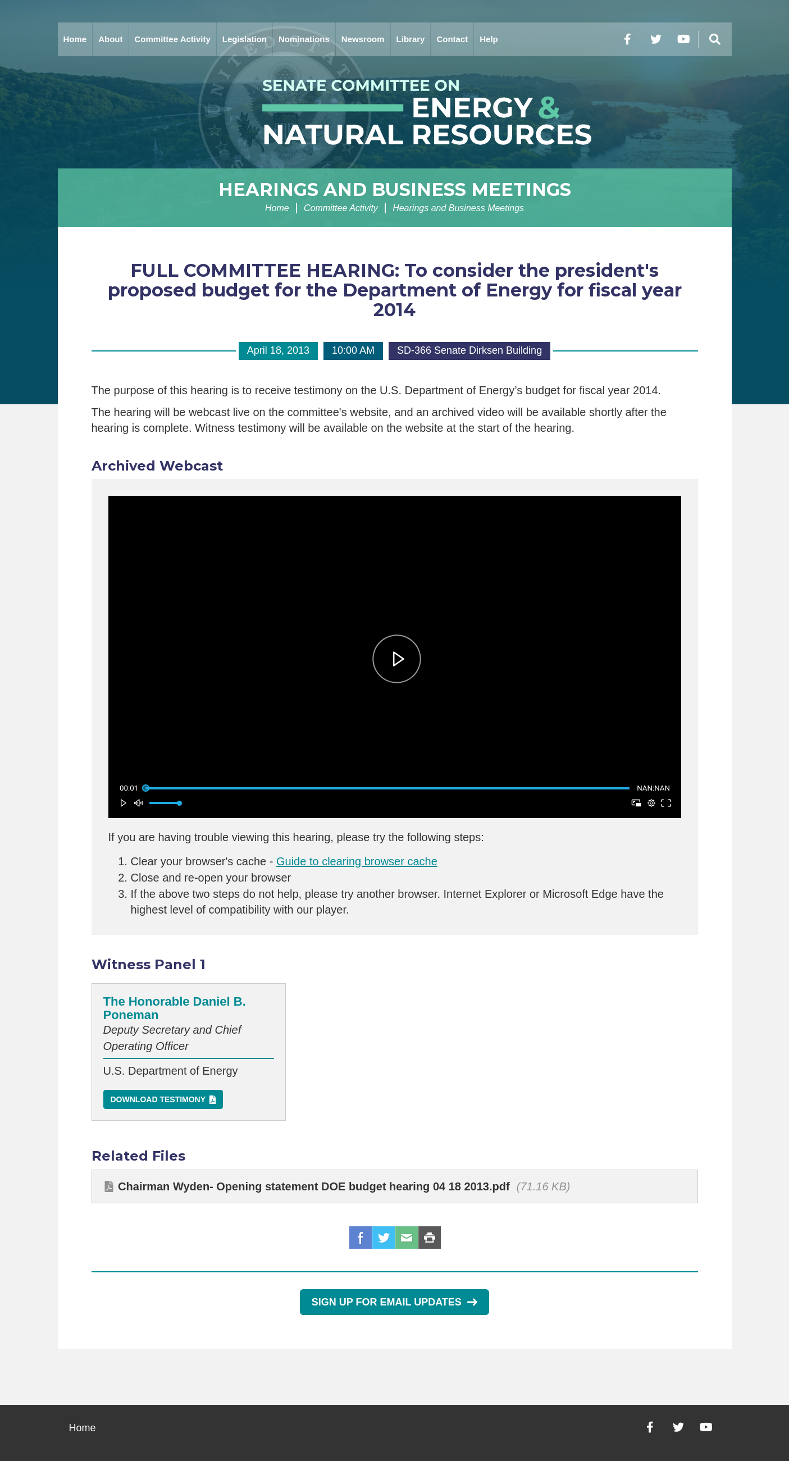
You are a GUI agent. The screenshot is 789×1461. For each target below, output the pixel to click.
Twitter (383, 1237)
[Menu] (715, 39)
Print (429, 1237)
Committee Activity (173, 39)
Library (410, 39)
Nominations (304, 39)
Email (406, 1237)
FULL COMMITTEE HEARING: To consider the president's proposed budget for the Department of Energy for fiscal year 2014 (395, 290)
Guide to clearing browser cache (356, 861)
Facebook (360, 1237)
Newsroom (363, 39)
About (110, 39)
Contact (452, 39)
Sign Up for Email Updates (394, 1302)
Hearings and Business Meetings (394, 189)
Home (75, 39)
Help (489, 39)
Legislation (244, 39)
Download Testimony (158, 1099)
